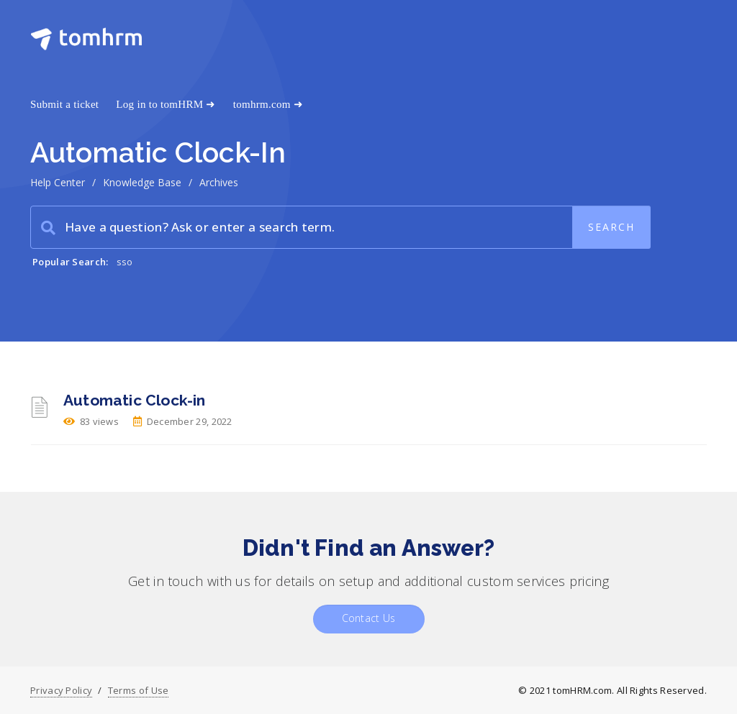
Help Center (57, 182)
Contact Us (369, 618)
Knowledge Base (142, 182)
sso (125, 261)
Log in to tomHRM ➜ (165, 104)
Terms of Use (138, 690)
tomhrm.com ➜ (268, 104)
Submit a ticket (64, 104)
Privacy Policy (61, 690)
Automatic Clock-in (134, 400)
